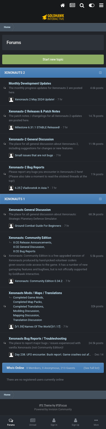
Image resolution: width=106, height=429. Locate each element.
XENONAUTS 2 (14, 72)
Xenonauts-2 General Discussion (31, 139)
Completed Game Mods (28, 297)
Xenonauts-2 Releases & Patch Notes (34, 111)
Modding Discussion (26, 311)
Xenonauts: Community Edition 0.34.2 (38, 281)
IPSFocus (61, 405)
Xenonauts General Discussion (30, 210)
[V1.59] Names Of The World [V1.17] (37, 326)
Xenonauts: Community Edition (30, 237)
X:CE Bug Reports (24, 251)
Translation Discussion (27, 320)
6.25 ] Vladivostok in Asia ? (32, 188)
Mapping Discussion (26, 315)
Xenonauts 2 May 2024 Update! (34, 99)
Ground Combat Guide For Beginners (38, 225)
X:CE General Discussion (28, 247)
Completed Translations (28, 306)
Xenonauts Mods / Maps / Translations (35, 293)
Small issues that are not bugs (34, 155)
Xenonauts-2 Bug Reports (26, 167)
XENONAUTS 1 (14, 199)
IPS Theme (45, 405)
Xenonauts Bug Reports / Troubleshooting (38, 338)
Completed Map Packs (27, 302)
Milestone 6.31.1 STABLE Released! (37, 127)
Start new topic (53, 59)
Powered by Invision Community (53, 409)
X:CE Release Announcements (32, 242)
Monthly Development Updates (30, 83)
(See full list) (91, 368)
